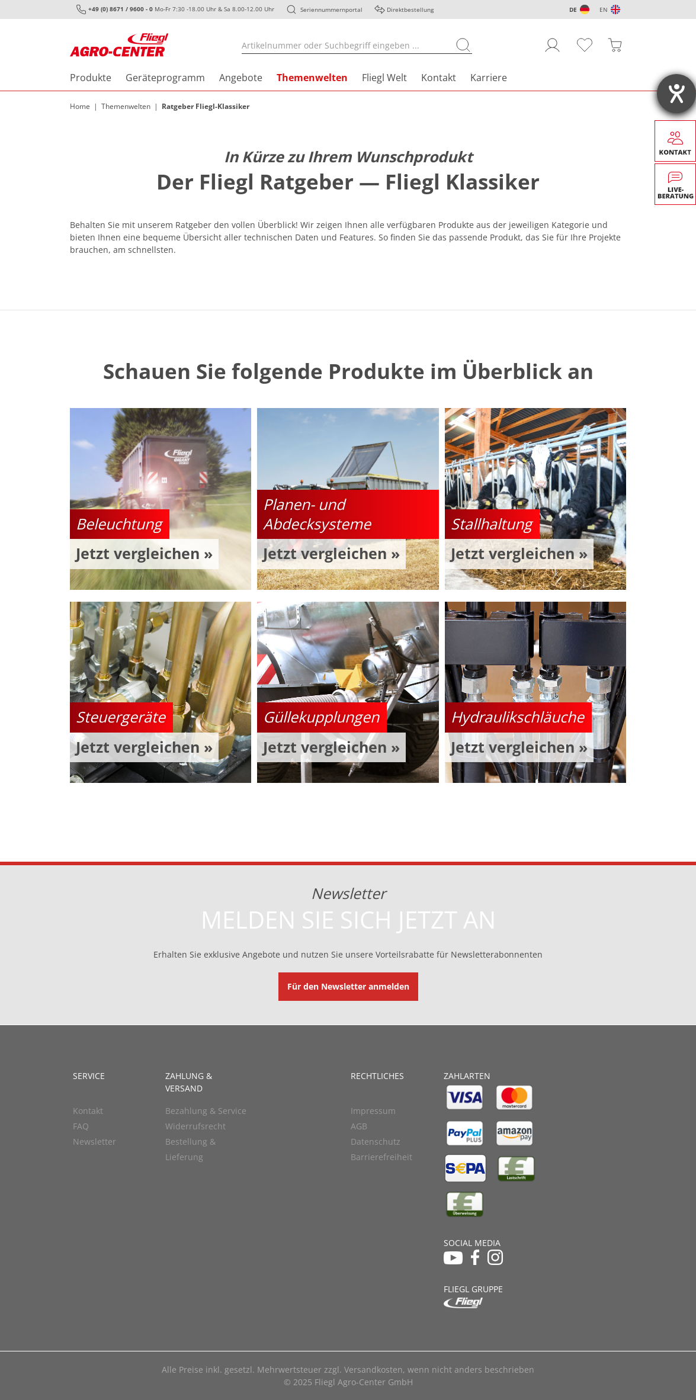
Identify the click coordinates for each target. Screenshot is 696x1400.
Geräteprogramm (165, 77)
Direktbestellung (410, 9)
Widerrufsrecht (195, 1126)
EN (603, 9)
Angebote (240, 77)
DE (573, 9)
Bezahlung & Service (205, 1110)
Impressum (373, 1110)
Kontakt (438, 77)
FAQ (81, 1126)
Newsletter (94, 1141)
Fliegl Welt (384, 77)
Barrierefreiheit (381, 1157)
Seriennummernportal (331, 9)
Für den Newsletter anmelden (348, 986)
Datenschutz (375, 1141)
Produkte (90, 77)
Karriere (488, 77)
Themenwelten (312, 77)
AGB (359, 1126)
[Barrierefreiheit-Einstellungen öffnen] (676, 93)
